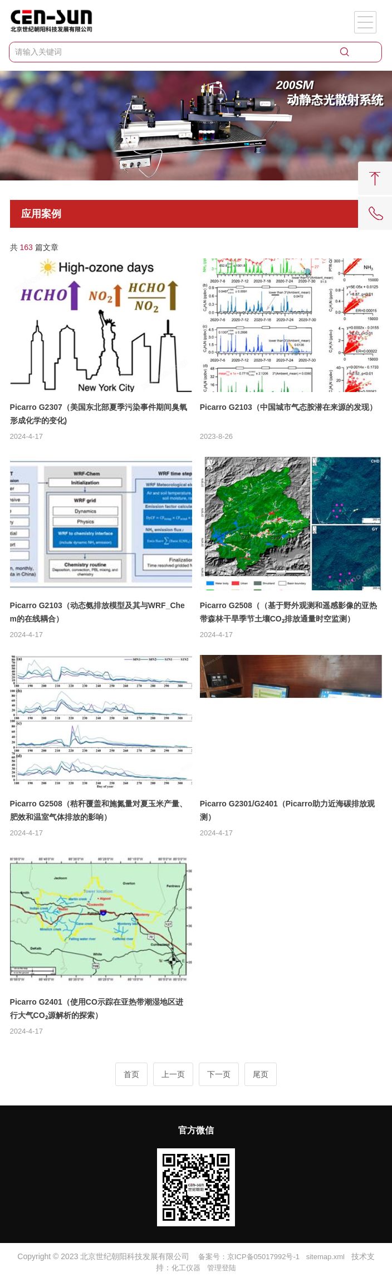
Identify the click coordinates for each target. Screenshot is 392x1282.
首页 (131, 1074)
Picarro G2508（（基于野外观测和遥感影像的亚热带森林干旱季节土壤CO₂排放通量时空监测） (288, 612)
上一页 (173, 1074)
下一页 (219, 1074)
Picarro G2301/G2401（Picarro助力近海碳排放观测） (287, 810)
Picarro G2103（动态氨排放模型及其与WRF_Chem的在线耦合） (97, 612)
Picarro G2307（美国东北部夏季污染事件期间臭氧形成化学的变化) (98, 414)
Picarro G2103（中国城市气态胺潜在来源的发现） (288, 407)
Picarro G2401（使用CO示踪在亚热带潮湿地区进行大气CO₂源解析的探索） (96, 1008)
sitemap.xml (325, 1256)
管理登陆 (221, 1268)
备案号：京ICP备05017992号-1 (249, 1256)
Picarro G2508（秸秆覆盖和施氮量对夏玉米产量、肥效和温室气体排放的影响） (98, 810)
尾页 (260, 1074)
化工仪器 (185, 1268)
